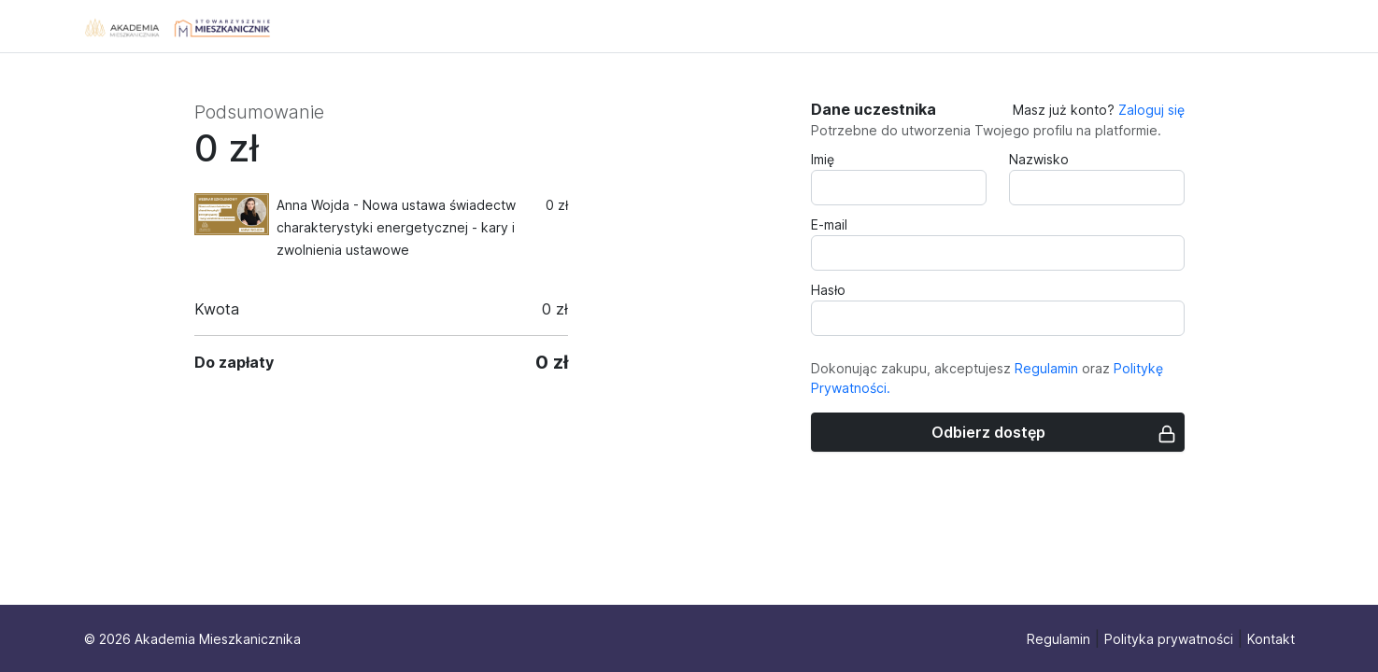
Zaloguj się (1151, 110)
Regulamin (1046, 368)
